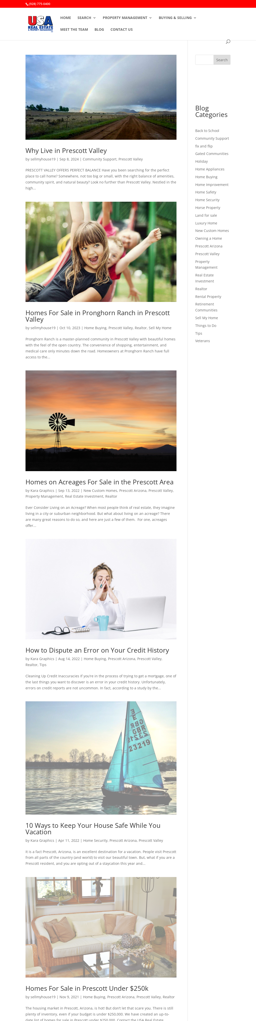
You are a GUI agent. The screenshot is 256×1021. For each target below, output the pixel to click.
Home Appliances (209, 169)
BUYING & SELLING (175, 18)
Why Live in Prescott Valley (66, 150)
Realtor (141, 327)
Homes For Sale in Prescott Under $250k (87, 988)
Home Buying (95, 327)
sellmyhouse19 (43, 159)
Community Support (99, 159)
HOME (65, 18)
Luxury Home (206, 223)
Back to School (207, 130)
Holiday (201, 161)
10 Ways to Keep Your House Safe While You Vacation (93, 828)
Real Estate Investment (84, 496)
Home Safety (205, 192)
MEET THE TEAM (74, 30)
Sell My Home (160, 327)
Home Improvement (211, 184)
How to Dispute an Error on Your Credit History (97, 650)
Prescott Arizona (132, 490)
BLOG (99, 30)
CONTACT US (121, 30)
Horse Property (207, 207)
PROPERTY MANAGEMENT (125, 18)
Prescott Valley (130, 159)
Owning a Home (208, 238)
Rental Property (208, 296)
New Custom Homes (100, 490)
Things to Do (205, 325)
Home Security (95, 840)
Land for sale (206, 215)
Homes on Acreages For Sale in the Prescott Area (100, 481)
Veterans (202, 340)
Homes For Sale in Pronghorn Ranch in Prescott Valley (98, 316)
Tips (43, 664)
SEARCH (84, 18)
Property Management (44, 496)
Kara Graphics (42, 490)
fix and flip (204, 146)
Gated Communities (211, 153)
